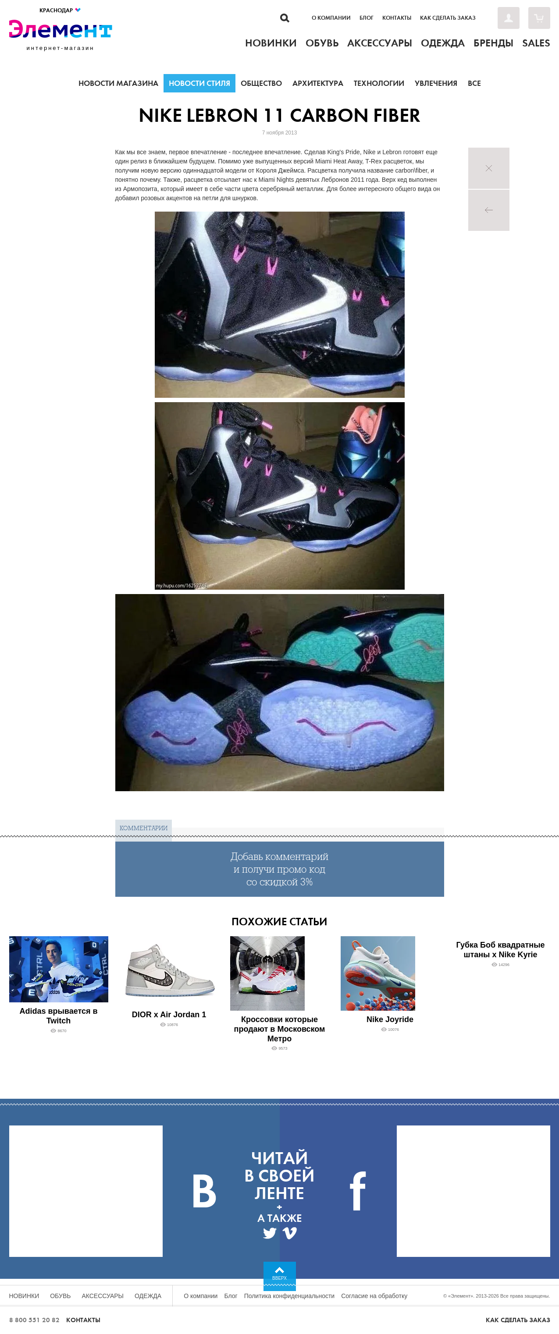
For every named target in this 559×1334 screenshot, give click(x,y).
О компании (331, 17)
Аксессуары (103, 1296)
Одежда (148, 1296)
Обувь (60, 1296)
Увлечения (436, 83)
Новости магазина (118, 83)
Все (474, 83)
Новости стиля (199, 83)
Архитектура (317, 83)
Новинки (24, 1296)
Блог (367, 17)
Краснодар (60, 10)
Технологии (379, 83)
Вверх (279, 1278)
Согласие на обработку (374, 1296)
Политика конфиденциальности (289, 1296)
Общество (261, 83)
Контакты (396, 17)
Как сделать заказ (448, 17)
